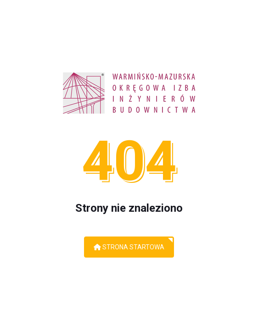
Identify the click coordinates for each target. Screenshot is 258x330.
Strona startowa (129, 247)
